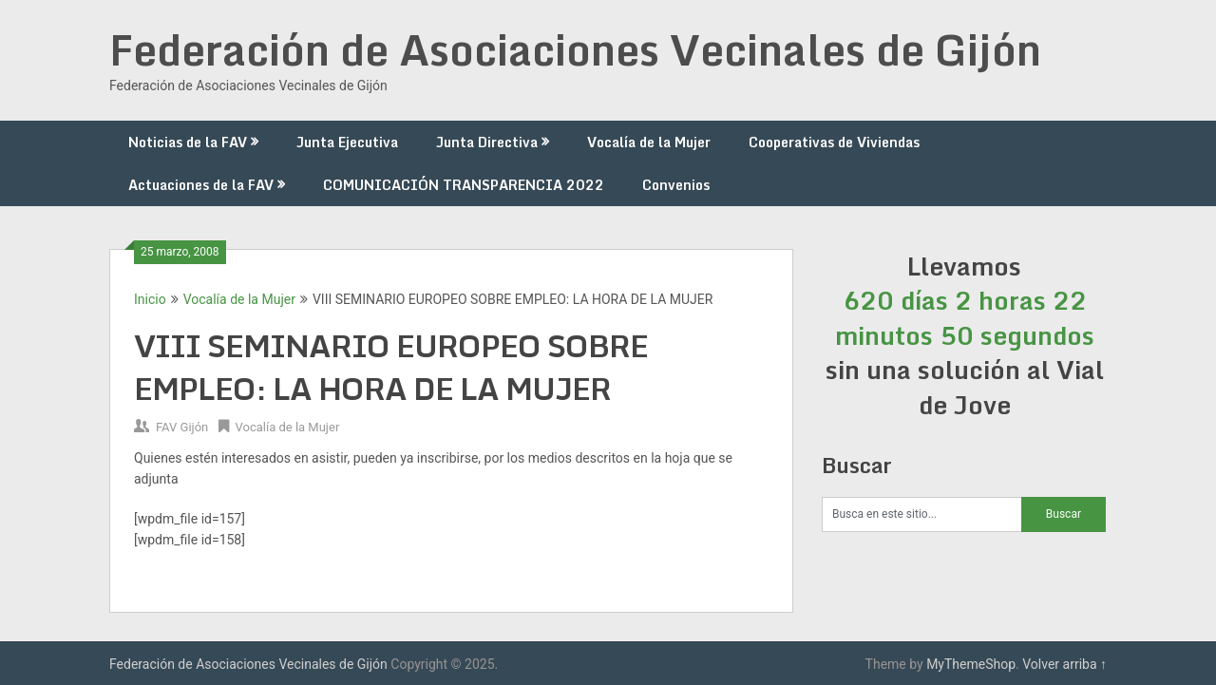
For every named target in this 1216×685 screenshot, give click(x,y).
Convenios (676, 185)
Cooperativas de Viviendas (834, 142)
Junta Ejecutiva (347, 142)
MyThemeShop (971, 664)
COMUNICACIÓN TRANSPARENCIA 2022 (463, 185)
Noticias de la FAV (187, 142)
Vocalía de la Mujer (649, 142)
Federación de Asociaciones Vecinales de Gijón (575, 49)
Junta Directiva (487, 142)
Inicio (150, 299)
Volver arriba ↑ (1064, 664)
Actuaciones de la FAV (201, 185)
